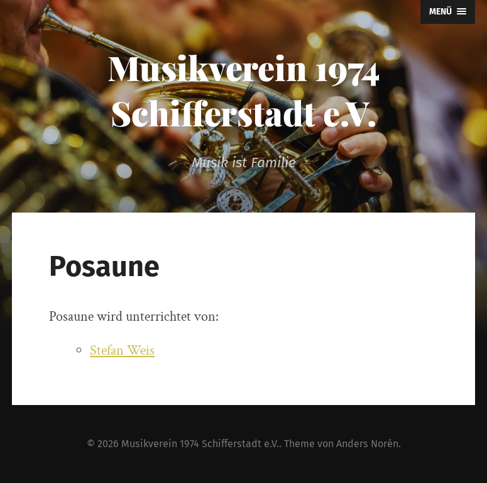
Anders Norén (367, 444)
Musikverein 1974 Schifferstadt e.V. (243, 90)
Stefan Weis (122, 350)
